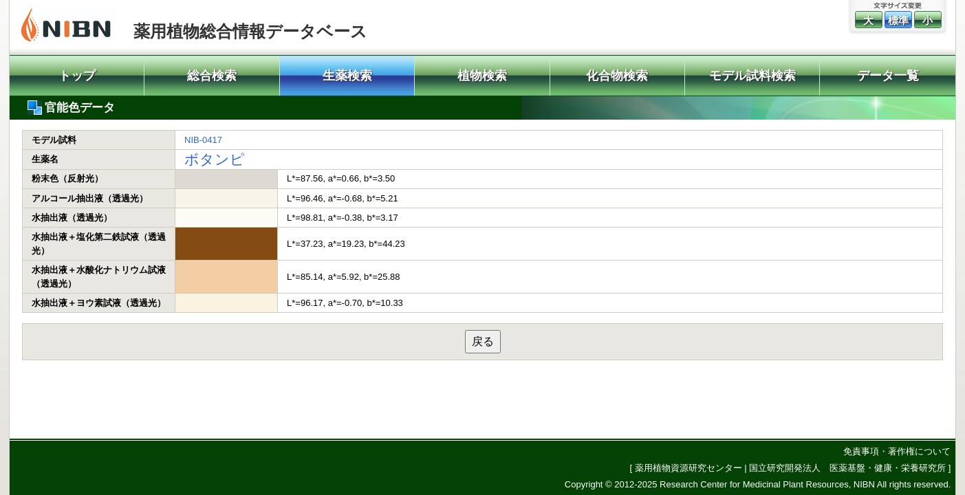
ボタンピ (214, 159)
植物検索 (482, 75)
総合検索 (212, 75)
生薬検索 (347, 75)
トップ (77, 75)
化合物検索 (617, 75)
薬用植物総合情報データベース (250, 31)
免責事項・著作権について (897, 451)
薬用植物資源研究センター (688, 468)
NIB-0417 (203, 140)
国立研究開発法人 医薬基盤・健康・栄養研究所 (847, 468)
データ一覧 (888, 75)
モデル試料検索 (752, 75)
